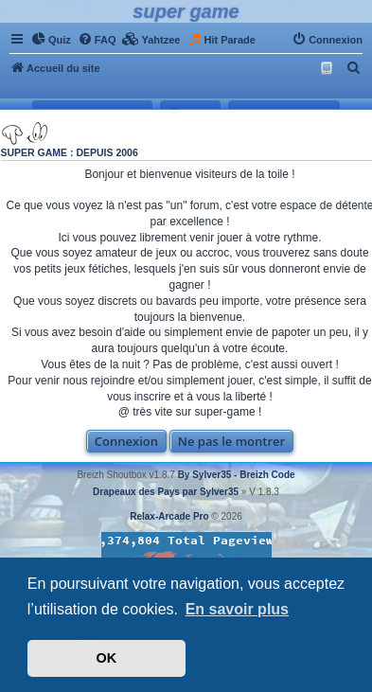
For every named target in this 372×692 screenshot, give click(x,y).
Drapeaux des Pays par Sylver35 (166, 492)
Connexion (126, 441)
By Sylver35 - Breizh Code (236, 475)
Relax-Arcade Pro (169, 516)
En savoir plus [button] (237, 609)
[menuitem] (51, 39)
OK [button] (107, 657)
